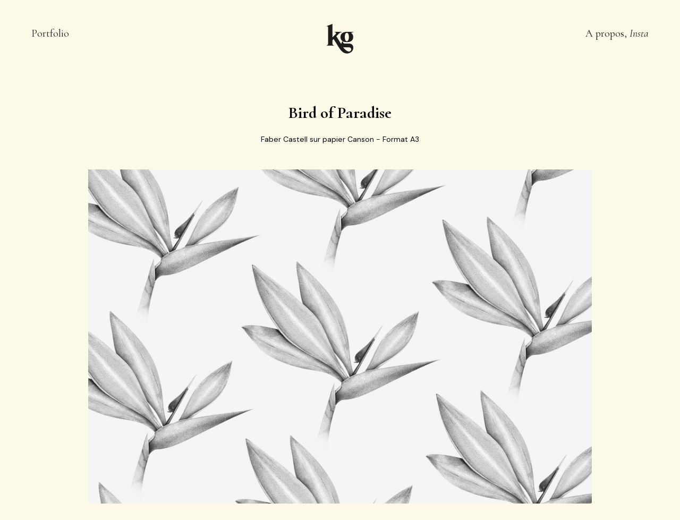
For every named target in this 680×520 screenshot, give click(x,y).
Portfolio (50, 33)
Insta (639, 33)
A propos (604, 33)
